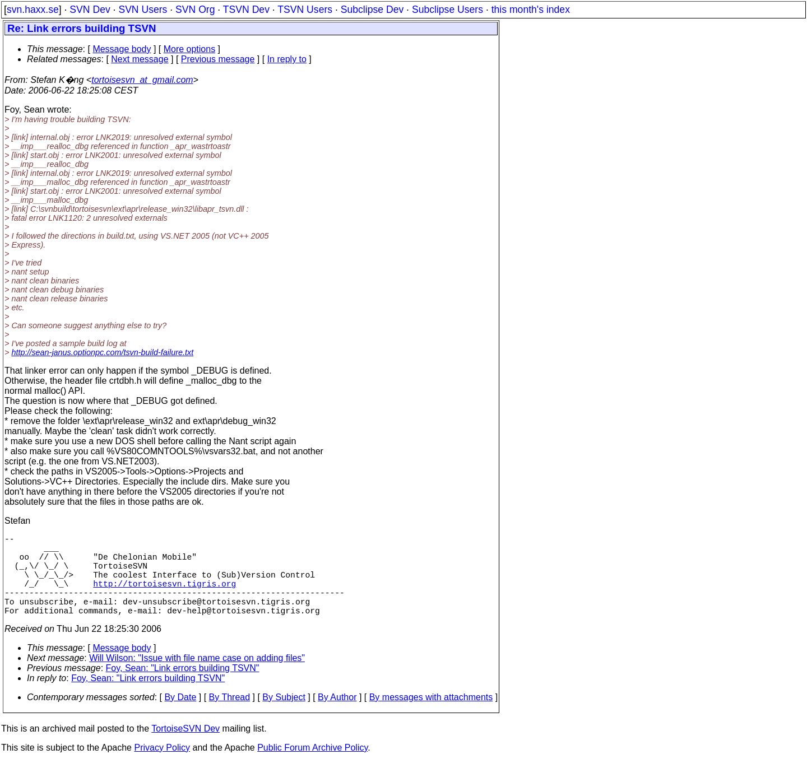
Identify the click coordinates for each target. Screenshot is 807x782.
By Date (180, 717)
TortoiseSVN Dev (185, 748)
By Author (337, 717)
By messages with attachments (431, 717)
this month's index (530, 9)
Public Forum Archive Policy (312, 767)
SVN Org (195, 9)
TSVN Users (304, 9)
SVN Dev (89, 9)
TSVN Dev (246, 9)
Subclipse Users (447, 9)
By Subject (283, 717)
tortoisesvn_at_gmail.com (142, 80)
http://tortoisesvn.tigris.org (164, 596)
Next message (139, 59)
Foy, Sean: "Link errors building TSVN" (182, 688)
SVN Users (142, 9)
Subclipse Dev (372, 9)
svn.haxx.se (33, 9)
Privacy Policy (162, 767)
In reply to (287, 59)
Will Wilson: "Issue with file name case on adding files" (197, 678)
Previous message (218, 59)
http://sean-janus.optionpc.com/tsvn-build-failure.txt (102, 352)
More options (190, 49)
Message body (121, 49)
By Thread (230, 717)
